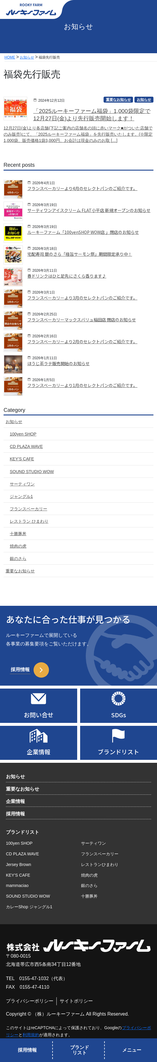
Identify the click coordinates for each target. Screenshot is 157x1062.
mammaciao (17, 885)
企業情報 (15, 801)
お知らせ (15, 776)
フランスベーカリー (99, 853)
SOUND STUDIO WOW (28, 896)
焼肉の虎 (89, 875)
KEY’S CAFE (18, 875)
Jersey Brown (18, 864)
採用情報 (15, 813)
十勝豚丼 (89, 896)
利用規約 (31, 1034)
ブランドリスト (22, 832)
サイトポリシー (76, 1000)
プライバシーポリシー (29, 1000)
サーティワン (93, 843)
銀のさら (89, 885)
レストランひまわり (99, 864)
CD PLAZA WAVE (22, 853)
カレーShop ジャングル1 (29, 906)
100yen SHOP (19, 843)
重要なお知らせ (22, 788)
